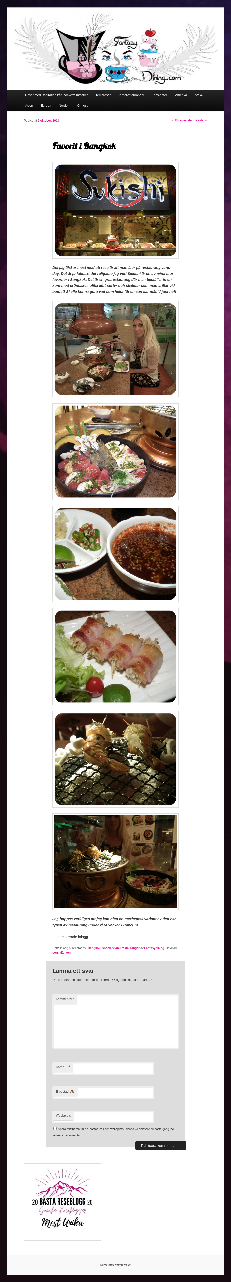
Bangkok (94, 948)
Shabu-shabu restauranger (121, 948)
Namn (63, 1067)
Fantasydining (154, 948)
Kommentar (65, 999)
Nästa (201, 120)
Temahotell (160, 95)
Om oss (82, 105)
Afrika (199, 95)
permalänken (61, 952)
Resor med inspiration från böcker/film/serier (56, 95)
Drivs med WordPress (115, 1264)
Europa (46, 105)
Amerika (181, 95)
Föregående (181, 120)
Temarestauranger (131, 95)
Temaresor (103, 95)
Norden (64, 105)
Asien (29, 105)
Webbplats (63, 1115)
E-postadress (65, 1091)
